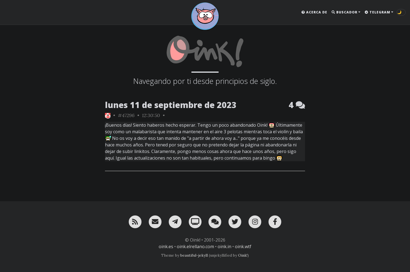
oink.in (224, 246)
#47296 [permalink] (126, 115)
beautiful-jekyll (194, 255)
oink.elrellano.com (195, 246)
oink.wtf (243, 246)
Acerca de (314, 12)
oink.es (166, 246)
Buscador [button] (344, 12)
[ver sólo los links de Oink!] (107, 115)
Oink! (242, 255)
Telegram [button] (377, 12)
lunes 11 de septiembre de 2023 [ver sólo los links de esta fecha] (171, 104)
